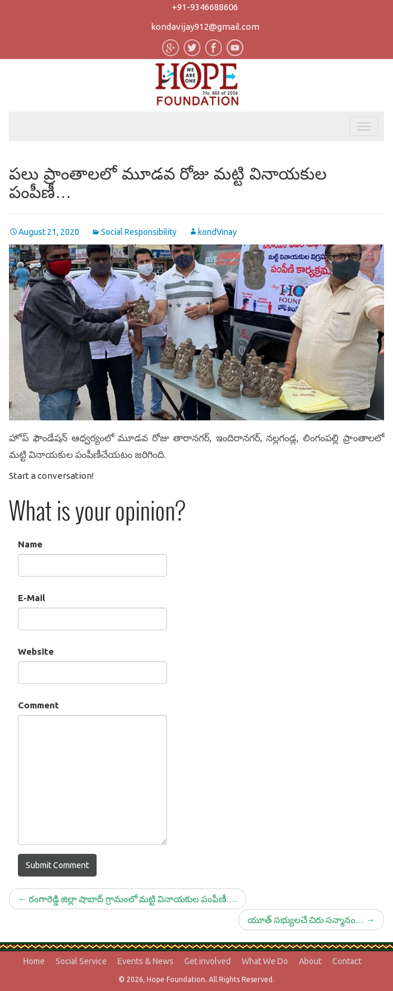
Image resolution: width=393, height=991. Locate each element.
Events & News (145, 961)
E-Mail (31, 598)
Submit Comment (57, 865)
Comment (38, 705)
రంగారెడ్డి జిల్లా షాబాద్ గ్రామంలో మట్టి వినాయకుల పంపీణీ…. (127, 899)
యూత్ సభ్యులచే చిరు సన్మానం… (311, 920)
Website (36, 651)
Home (34, 961)
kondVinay (217, 232)
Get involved (207, 961)
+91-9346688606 (205, 7)
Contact (346, 961)
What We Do (265, 961)
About (310, 961)
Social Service (81, 961)
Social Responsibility (139, 232)
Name (30, 544)
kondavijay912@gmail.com (205, 26)
